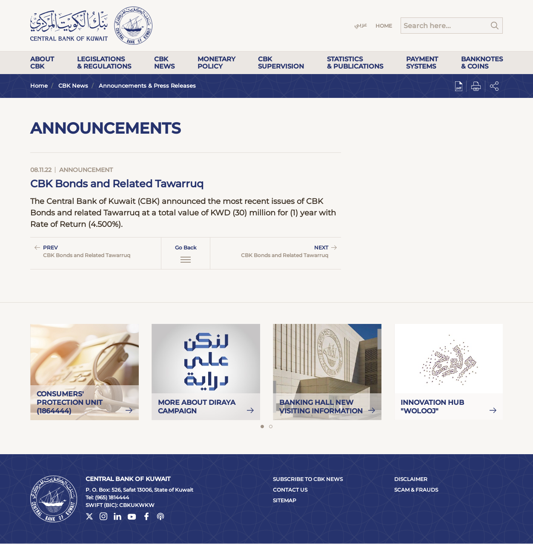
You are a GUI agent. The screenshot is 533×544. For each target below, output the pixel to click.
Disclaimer (410, 479)
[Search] (452, 25)
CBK (164, 62)
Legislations (104, 62)
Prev (94, 251)
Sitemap (284, 500)
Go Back (186, 253)
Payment (422, 62)
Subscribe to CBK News (308, 479)
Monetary (216, 62)
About (42, 62)
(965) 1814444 (112, 497)
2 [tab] (270, 426)
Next (277, 251)
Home (383, 26)
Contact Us (290, 490)
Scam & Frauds (416, 490)
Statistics (355, 62)
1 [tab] (262, 426)
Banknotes (482, 62)
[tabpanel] (84, 372)
